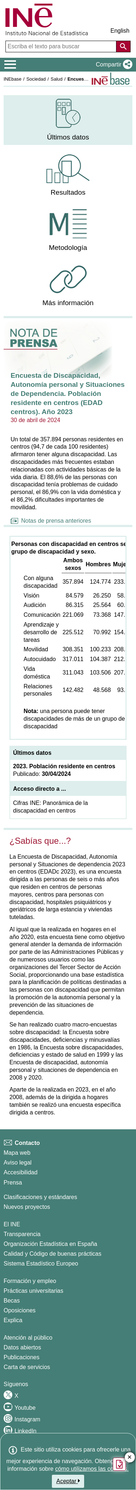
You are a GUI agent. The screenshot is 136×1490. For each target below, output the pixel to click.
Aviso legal (18, 1162)
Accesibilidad (20, 1172)
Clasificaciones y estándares (40, 1197)
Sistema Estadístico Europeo (41, 1263)
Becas (12, 1300)
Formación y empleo (30, 1281)
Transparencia (22, 1234)
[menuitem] (68, 120)
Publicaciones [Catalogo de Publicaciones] (22, 1357)
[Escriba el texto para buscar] (61, 46)
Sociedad (36, 79)
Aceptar (68, 1481)
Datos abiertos (22, 1347)
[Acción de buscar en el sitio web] (123, 46)
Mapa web (17, 1153)
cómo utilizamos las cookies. (92, 1469)
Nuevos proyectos (27, 1207)
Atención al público (28, 1338)
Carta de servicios (27, 1367)
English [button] (120, 31)
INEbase (12, 79)
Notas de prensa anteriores (51, 521)
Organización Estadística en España (50, 1244)
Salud (57, 79)
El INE (12, 1224)
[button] (112, 64)
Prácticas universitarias (33, 1291)
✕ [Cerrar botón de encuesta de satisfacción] (130, 1457)
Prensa (13, 1182)
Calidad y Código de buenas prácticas (53, 1254)
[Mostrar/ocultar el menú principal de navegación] (10, 64)
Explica (13, 1320)
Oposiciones (20, 1310)
